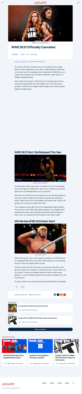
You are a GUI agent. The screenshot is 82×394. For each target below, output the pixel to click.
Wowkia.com (18, 63)
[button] (3, 3)
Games (22, 55)
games (63, 73)
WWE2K (23, 288)
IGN (16, 199)
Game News (15, 55)
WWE (44, 68)
